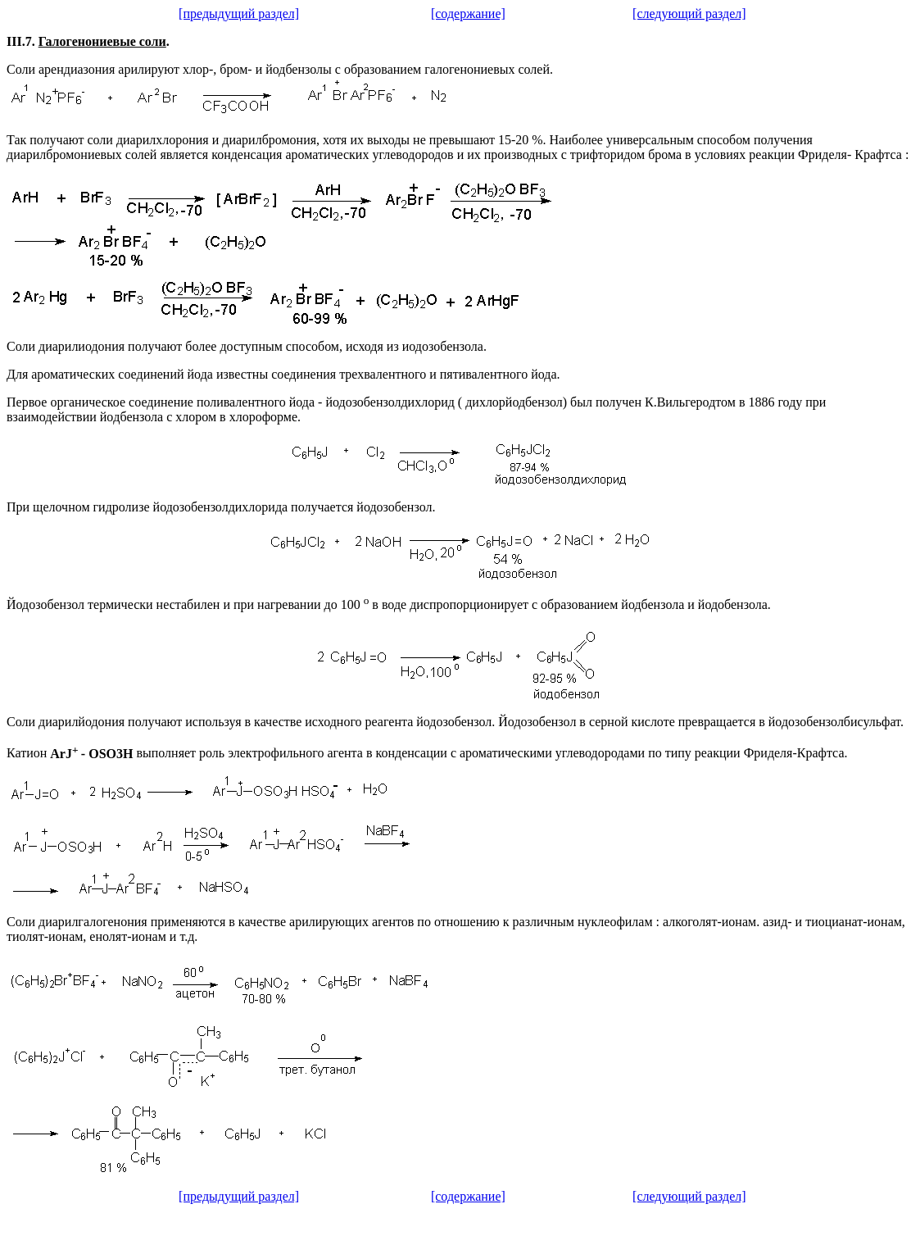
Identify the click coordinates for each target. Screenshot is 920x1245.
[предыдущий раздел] (239, 13)
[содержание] (468, 13)
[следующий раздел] (689, 13)
